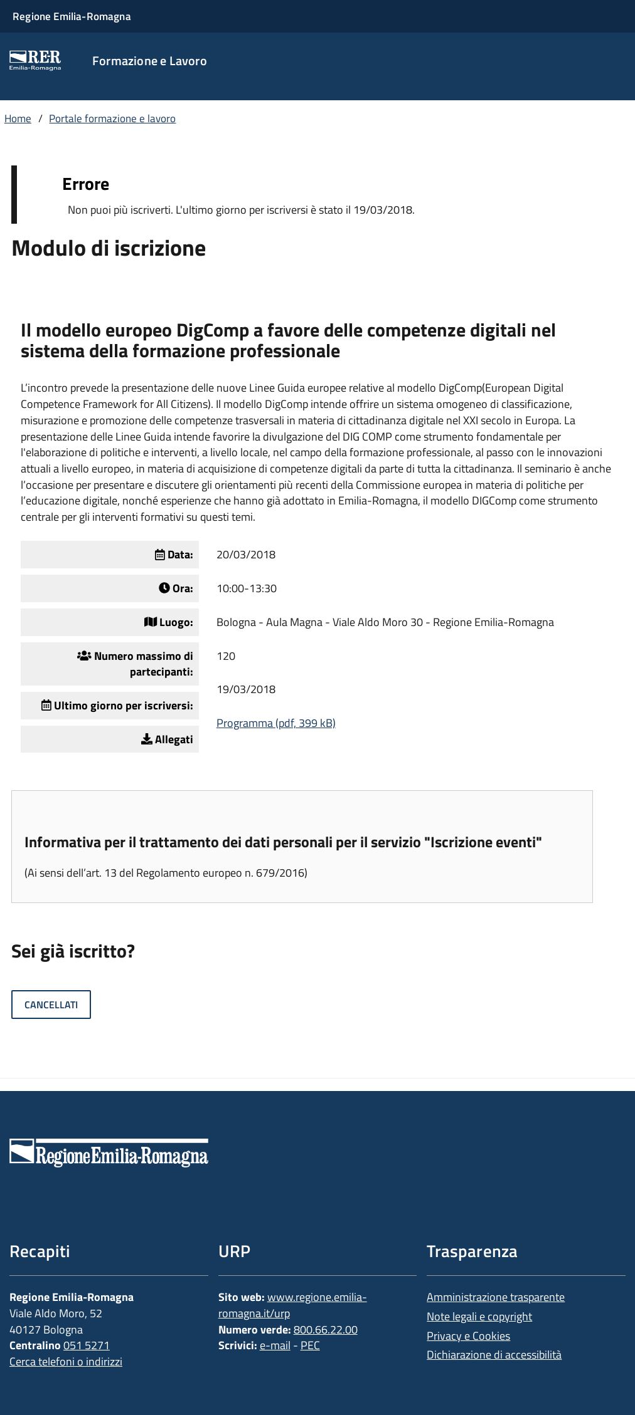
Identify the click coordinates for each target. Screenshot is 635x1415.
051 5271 (86, 1345)
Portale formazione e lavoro (112, 118)
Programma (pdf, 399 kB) (276, 722)
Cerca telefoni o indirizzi (65, 1361)
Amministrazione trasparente (496, 1296)
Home (17, 118)
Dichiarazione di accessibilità (494, 1354)
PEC (310, 1345)
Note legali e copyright (479, 1316)
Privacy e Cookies (468, 1335)
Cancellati (51, 1004)
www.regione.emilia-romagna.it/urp (292, 1305)
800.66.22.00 (326, 1329)
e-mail (275, 1345)
